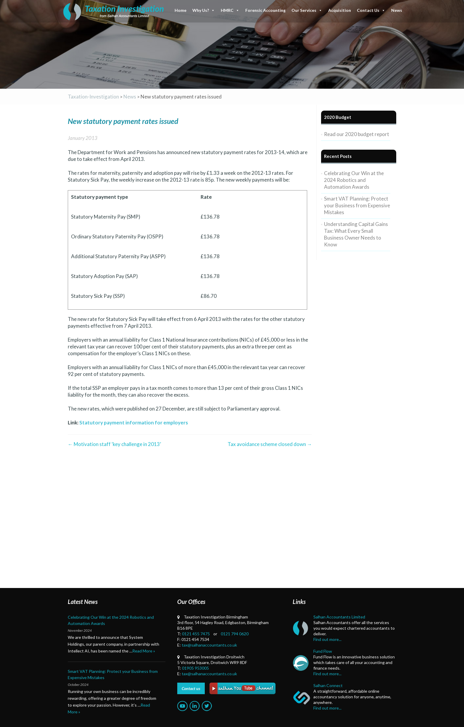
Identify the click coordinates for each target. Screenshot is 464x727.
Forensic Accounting (265, 10)
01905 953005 (195, 668)
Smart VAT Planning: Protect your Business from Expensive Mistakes (357, 205)
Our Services (306, 10)
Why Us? (203, 10)
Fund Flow (322, 651)
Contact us (191, 688)
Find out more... (327, 639)
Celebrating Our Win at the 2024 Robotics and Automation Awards (354, 180)
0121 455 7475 (196, 633)
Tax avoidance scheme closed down (270, 444)
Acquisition (339, 10)
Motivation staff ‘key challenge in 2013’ (114, 444)
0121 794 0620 (235, 633)
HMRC (230, 10)
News (396, 10)
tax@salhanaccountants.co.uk (209, 644)
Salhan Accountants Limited (339, 616)
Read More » (143, 650)
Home (180, 10)
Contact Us (371, 10)
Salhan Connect (328, 685)
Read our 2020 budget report (356, 134)
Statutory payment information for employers (133, 422)
